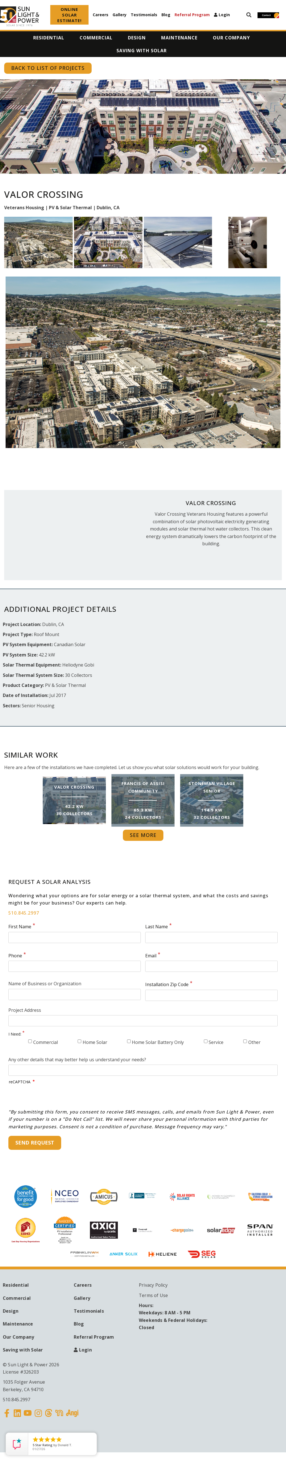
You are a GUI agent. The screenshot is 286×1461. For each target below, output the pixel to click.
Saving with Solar (23, 1350)
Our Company (18, 1337)
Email (150, 956)
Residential (16, 1285)
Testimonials (144, 15)
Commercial (45, 1042)
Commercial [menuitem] (96, 38)
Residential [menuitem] (48, 38)
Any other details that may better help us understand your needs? (77, 1060)
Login (224, 15)
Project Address (24, 1010)
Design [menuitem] (137, 38)
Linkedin (17, 1416)
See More (143, 835)
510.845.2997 (23, 913)
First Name (19, 927)
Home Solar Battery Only (158, 1042)
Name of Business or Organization (44, 984)
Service (216, 1042)
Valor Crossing (74, 787)
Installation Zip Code (167, 985)
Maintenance (18, 1324)
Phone (15, 956)
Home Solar (95, 1042)
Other (254, 1042)
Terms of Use (153, 1295)
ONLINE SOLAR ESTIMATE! (69, 14)
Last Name (156, 927)
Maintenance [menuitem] (179, 38)
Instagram (38, 1416)
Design (10, 1311)
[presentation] (51, 1097)
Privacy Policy (153, 1285)
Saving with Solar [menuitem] (141, 50)
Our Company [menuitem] (231, 38)
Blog (165, 15)
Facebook (7, 1416)
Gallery (120, 15)
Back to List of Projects (48, 68)
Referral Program (192, 15)
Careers (100, 15)
